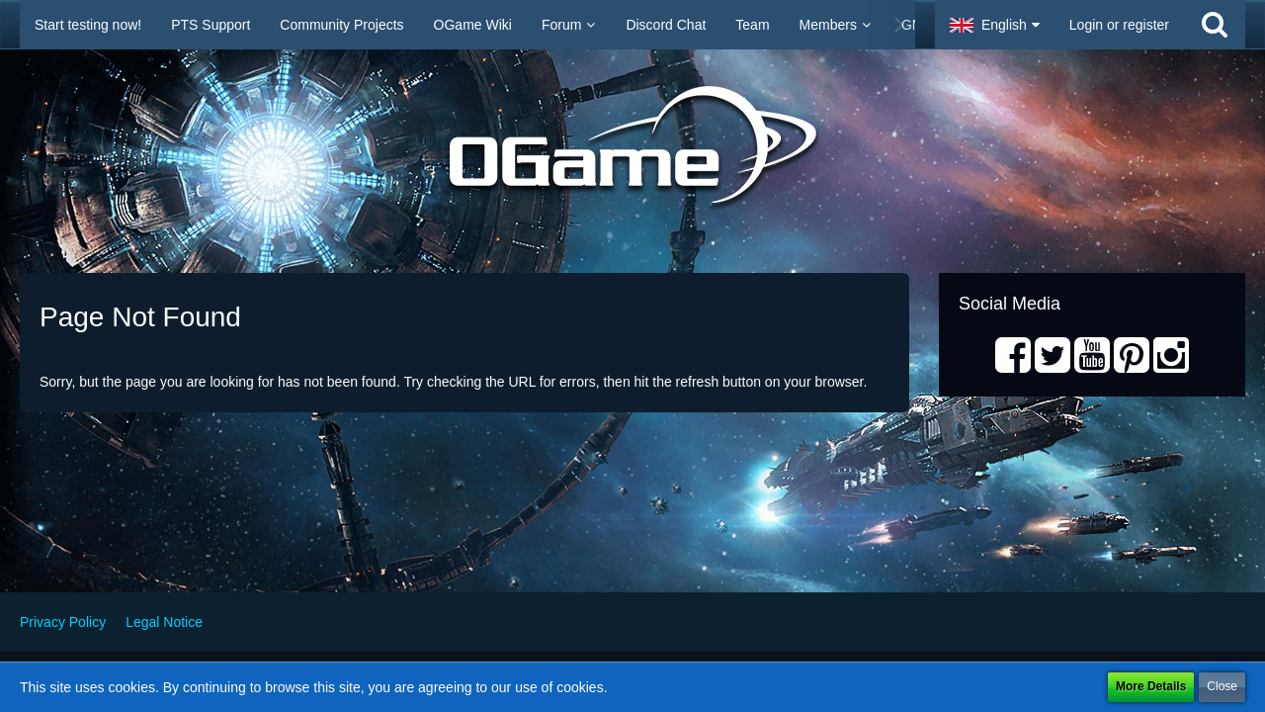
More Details (1151, 686)
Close (1222, 686)
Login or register (1119, 25)
